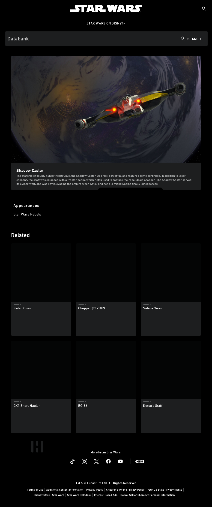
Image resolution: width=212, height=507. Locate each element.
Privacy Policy (94, 489)
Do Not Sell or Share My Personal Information (147, 494)
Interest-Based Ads (105, 494)
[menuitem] (7, 8)
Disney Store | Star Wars (49, 494)
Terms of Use (35, 489)
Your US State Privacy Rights (164, 489)
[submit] (204, 8)
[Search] (106, 38)
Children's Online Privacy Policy (125, 489)
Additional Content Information (64, 489)
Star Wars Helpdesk (79, 494)
